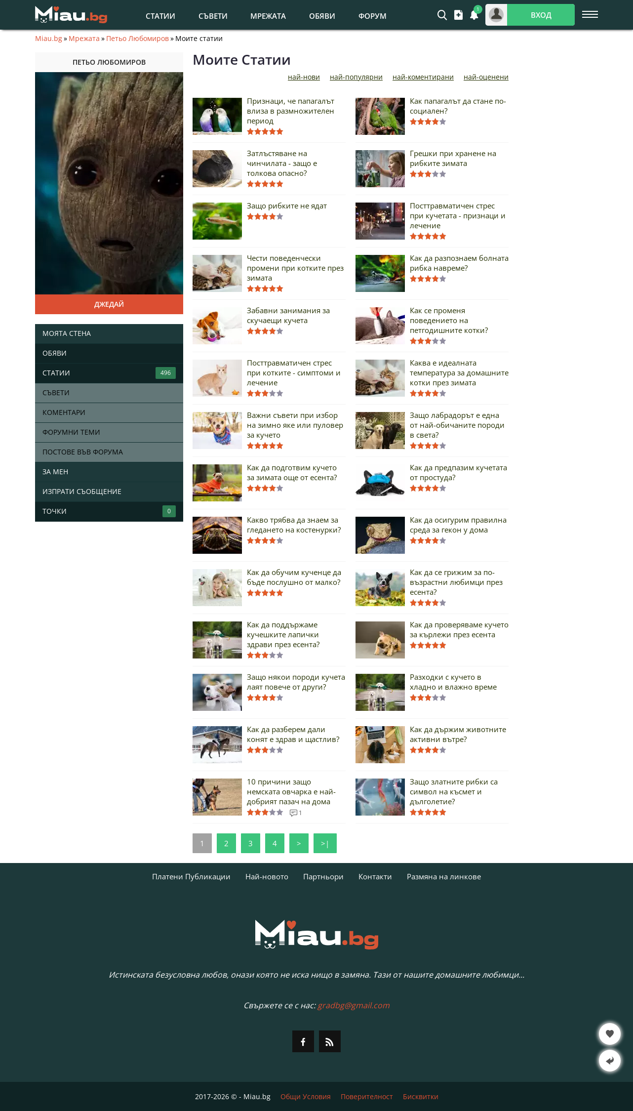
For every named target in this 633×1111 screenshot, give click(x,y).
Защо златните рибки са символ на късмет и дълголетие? (454, 791)
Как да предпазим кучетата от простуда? (458, 472)
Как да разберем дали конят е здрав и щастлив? (293, 734)
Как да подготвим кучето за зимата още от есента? (292, 472)
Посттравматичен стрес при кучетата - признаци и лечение (458, 215)
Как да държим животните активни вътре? (458, 734)
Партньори (323, 876)
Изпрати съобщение (81, 491)
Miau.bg (48, 38)
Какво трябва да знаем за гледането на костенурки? (294, 525)
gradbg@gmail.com (353, 1005)
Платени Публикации (191, 876)
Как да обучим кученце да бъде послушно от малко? (294, 577)
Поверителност (367, 1096)
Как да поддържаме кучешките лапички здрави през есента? (283, 634)
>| (325, 843)
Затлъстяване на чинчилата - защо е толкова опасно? (282, 163)
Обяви (322, 16)
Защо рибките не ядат (287, 205)
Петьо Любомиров (137, 38)
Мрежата (268, 16)
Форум (372, 16)
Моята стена (66, 333)
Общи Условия (305, 1096)
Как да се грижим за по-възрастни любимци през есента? (456, 582)
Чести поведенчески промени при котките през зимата (295, 268)
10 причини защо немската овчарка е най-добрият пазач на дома (291, 791)
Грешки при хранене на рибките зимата (453, 158)
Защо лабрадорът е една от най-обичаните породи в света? (457, 425)
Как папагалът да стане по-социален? (458, 106)
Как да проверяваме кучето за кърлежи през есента (459, 629)
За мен (55, 471)
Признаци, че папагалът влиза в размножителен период (290, 110)
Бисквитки (420, 1096)
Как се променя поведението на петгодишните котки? (449, 320)
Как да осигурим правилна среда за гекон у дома (458, 525)
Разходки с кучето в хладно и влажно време (453, 682)
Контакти (375, 876)
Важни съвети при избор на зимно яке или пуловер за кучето (295, 425)
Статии (160, 16)
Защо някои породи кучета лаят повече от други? (296, 682)
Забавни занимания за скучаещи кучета (288, 315)
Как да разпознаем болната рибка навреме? (459, 263)
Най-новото (266, 876)
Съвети (213, 16)
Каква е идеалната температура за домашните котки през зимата (459, 372)
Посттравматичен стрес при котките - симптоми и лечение (294, 372)
